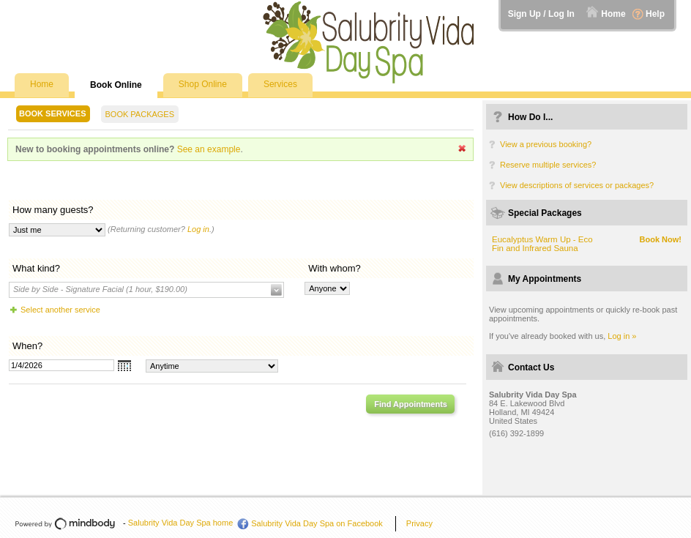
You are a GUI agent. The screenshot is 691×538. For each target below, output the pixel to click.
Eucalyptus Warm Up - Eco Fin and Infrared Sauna (542, 244)
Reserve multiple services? (548, 164)
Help (655, 14)
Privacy (419, 523)
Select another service (60, 309)
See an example (209, 149)
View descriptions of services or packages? (577, 185)
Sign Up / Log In (541, 14)
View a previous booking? (545, 144)
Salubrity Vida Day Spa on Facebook (317, 523)
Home (613, 14)
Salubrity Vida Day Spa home (181, 522)
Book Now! (660, 239)
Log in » (622, 336)
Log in (198, 229)
